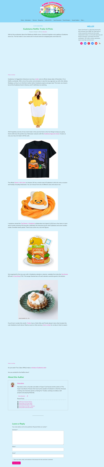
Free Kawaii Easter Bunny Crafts (25, 404)
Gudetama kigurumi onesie (51, 134)
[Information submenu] (31, 20)
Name (14, 446)
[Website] (27, 396)
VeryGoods (64, 274)
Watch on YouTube (11, 74)
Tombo (29, 323)
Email (14, 453)
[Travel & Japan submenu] (70, 20)
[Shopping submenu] (43, 20)
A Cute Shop (16, 276)
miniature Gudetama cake (38, 368)
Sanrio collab (46, 325)
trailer (37, 79)
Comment (15, 429)
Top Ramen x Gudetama (28, 223)
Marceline (45, 31)
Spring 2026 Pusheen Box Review (26, 407)
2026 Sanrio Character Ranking (25, 401)
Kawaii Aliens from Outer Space (25, 403)
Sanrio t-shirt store (20, 182)
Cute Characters (38, 26)
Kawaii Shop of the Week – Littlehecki (27, 406)
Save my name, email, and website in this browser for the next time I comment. (33, 459)
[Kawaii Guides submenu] (79, 20)
